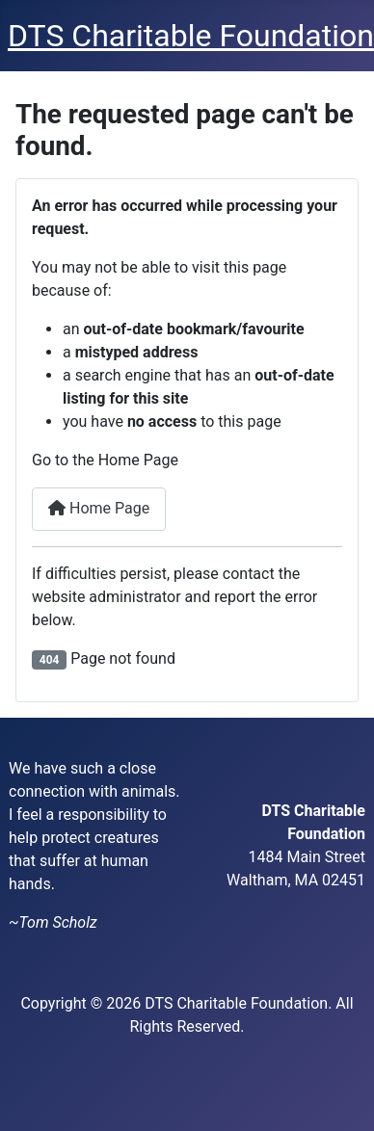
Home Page (98, 508)
